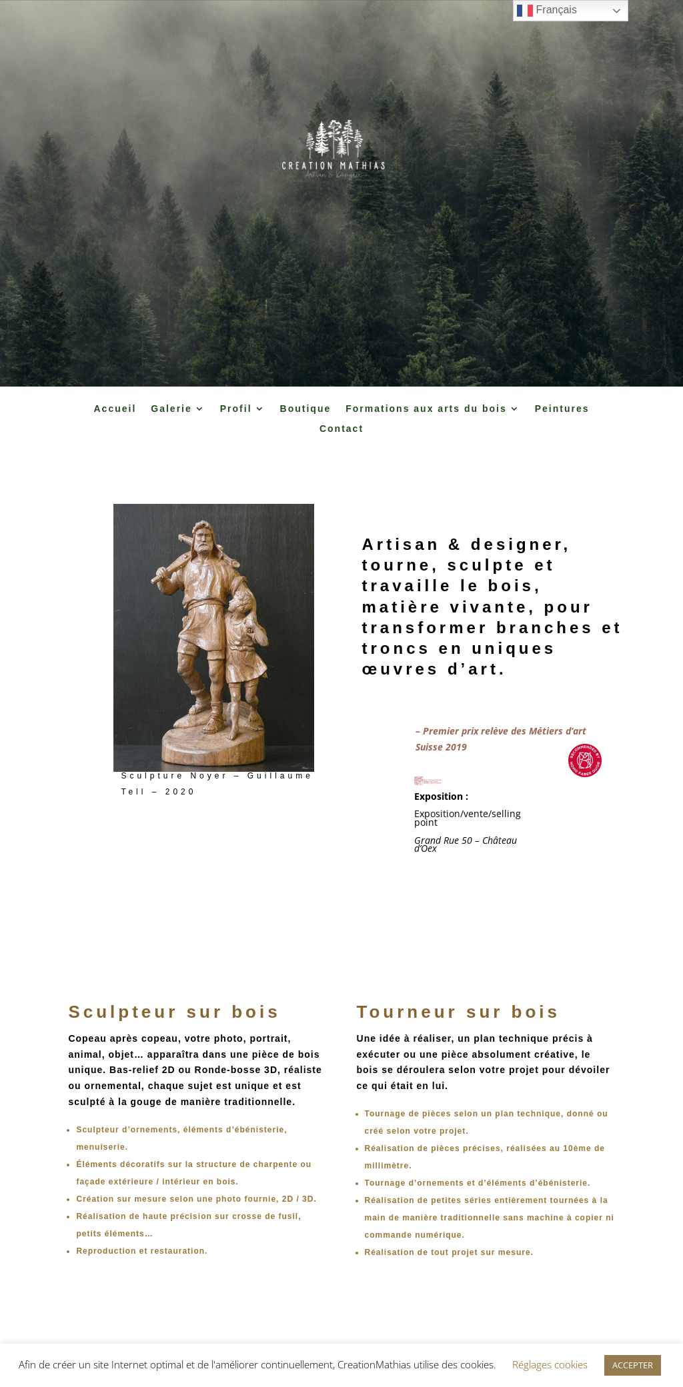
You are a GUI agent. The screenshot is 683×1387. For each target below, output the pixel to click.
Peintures (562, 409)
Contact (341, 429)
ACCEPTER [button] (632, 1365)
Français (547, 11)
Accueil (114, 409)
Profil (236, 409)
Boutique (305, 409)
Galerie (171, 409)
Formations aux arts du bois (426, 409)
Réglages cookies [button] (550, 1364)
